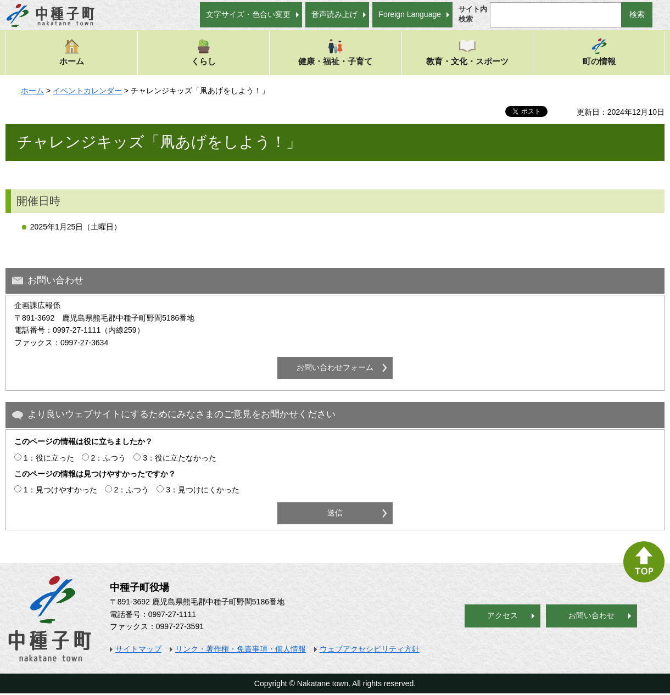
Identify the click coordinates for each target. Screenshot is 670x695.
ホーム (71, 52)
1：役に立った (49, 457)
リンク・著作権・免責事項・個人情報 (240, 648)
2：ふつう (108, 457)
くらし (203, 52)
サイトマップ (138, 648)
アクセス (502, 615)
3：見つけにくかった (202, 489)
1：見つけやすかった (60, 489)
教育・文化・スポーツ (467, 52)
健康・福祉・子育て (335, 52)
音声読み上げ (334, 14)
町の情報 (599, 52)
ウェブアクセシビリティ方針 (370, 648)
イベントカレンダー (87, 90)
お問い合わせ (591, 615)
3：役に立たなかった (179, 457)
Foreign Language (409, 14)
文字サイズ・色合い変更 (248, 14)
